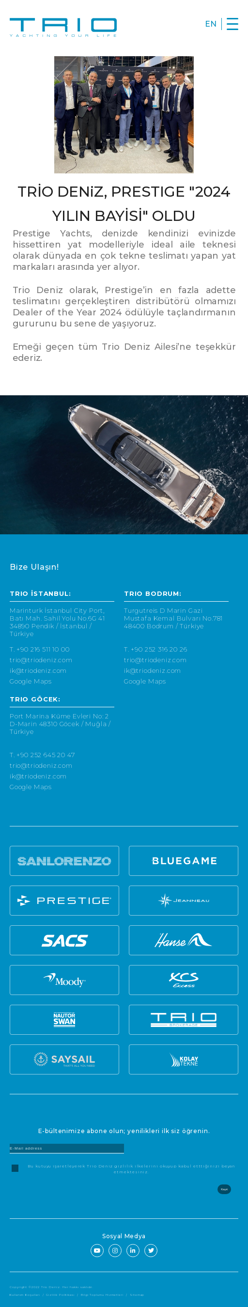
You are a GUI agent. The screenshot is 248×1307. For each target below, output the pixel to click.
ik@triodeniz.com (38, 670)
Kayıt (224, 1189)
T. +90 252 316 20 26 (155, 649)
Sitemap (137, 1295)
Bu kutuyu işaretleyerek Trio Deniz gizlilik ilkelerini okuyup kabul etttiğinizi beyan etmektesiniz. (131, 1169)
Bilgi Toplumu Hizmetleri (102, 1295)
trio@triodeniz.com (41, 660)
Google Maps (31, 681)
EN (211, 24)
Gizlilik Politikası (60, 1295)
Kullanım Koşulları (25, 1295)
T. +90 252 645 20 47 (42, 755)
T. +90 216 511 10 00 (40, 649)
